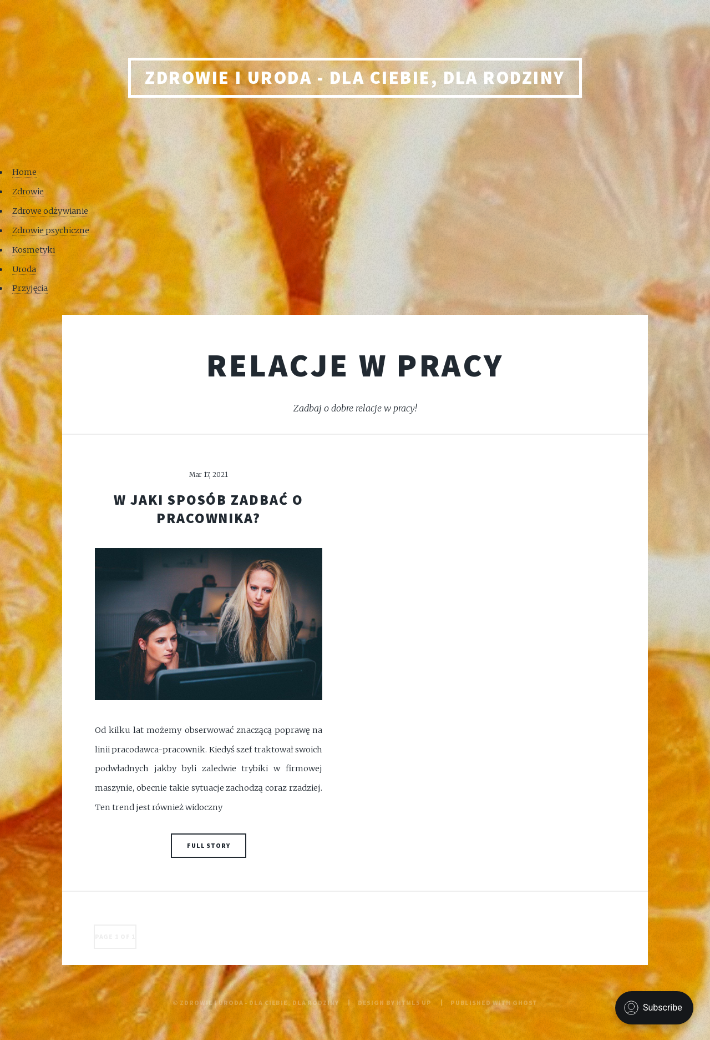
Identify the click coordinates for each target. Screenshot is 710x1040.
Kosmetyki (33, 250)
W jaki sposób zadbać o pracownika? (208, 509)
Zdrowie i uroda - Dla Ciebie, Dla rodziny (355, 77)
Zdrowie (28, 192)
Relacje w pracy (355, 364)
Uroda (24, 269)
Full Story (208, 845)
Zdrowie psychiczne (50, 230)
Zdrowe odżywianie (50, 211)
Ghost (525, 1002)
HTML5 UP (414, 1002)
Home (24, 172)
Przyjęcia (30, 288)
